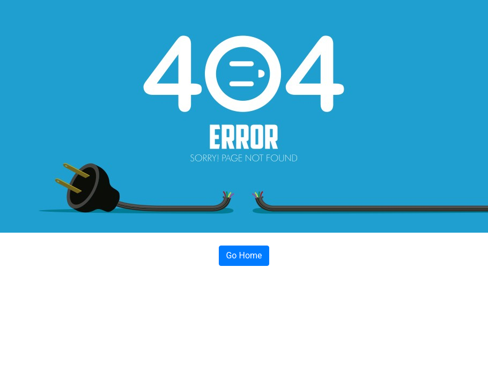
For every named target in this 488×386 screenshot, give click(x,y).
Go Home (244, 255)
